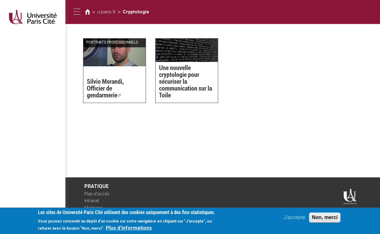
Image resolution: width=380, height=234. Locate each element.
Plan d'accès (97, 193)
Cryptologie (136, 12)
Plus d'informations (129, 229)
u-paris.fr (106, 12)
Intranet (91, 200)
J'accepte (294, 219)
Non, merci (325, 218)
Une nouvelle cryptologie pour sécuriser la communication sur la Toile (185, 81)
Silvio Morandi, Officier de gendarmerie (105, 88)
